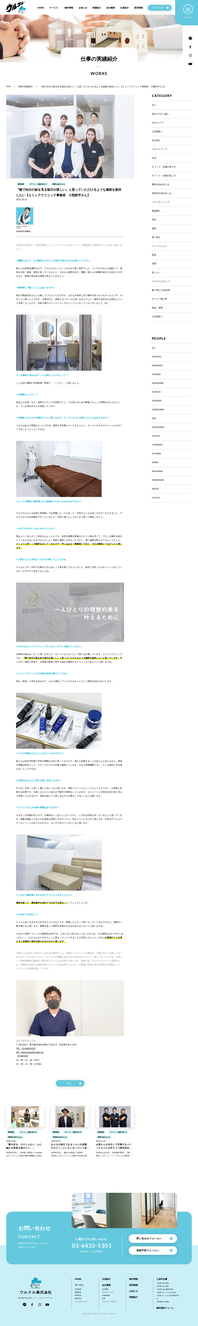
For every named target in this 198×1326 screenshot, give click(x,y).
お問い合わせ (160, 7)
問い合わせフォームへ (155, 1238)
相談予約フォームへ (155, 1250)
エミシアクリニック (26, 1041)
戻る (74, 1083)
